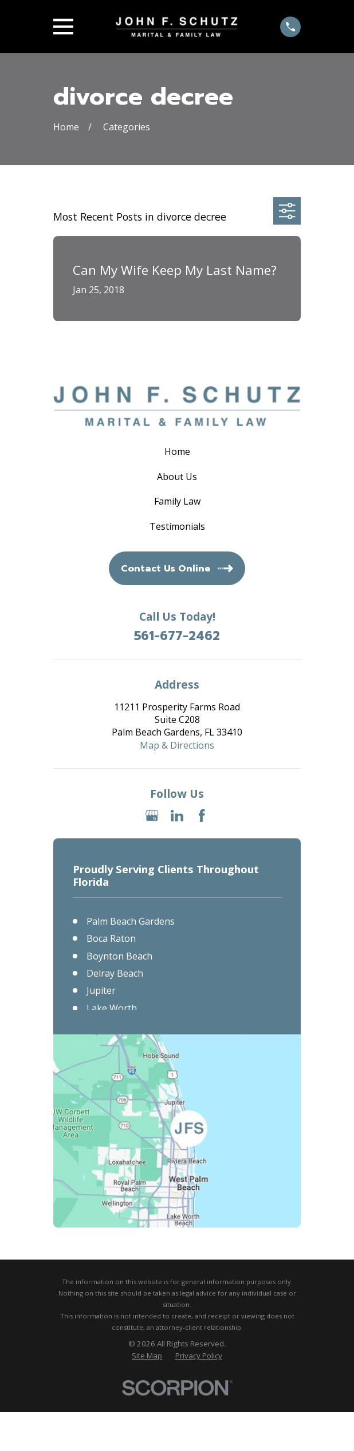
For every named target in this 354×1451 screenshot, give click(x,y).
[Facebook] (201, 815)
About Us (177, 476)
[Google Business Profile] (151, 815)
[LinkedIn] (177, 815)
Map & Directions (177, 745)
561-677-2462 (177, 636)
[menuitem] (147, 1355)
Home (177, 451)
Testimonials (177, 526)
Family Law (177, 501)
